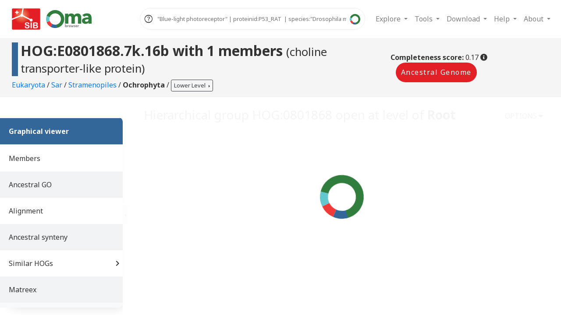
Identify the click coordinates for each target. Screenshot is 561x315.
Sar (57, 85)
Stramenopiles (93, 85)
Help (502, 19)
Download (464, 19)
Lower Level (190, 85)
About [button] (534, 19)
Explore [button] (389, 19)
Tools (424, 19)
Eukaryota (29, 85)
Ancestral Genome (436, 72)
